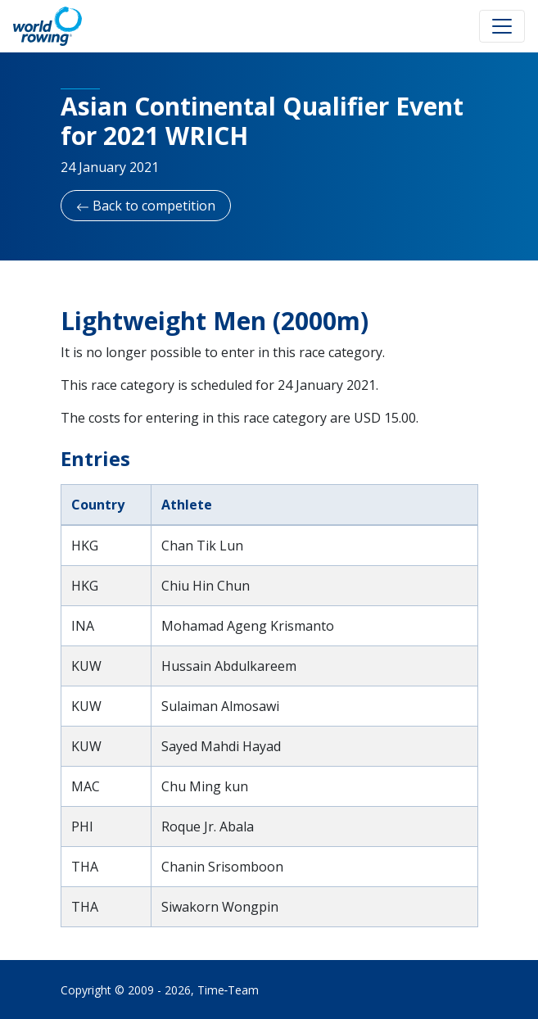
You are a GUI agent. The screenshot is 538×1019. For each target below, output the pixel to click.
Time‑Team (228, 990)
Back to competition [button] (145, 206)
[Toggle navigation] (502, 26)
